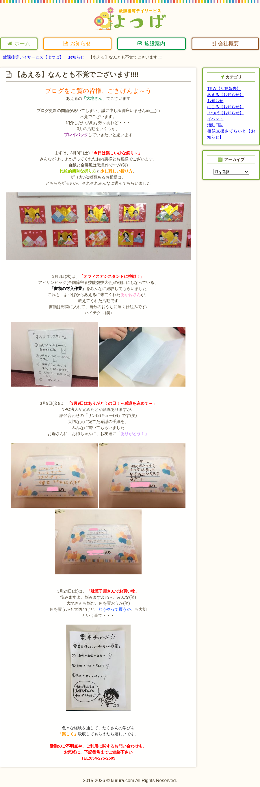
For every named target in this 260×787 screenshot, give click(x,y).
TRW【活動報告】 (224, 88)
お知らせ (77, 43)
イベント (215, 119)
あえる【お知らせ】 (225, 94)
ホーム (19, 43)
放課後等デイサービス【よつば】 (33, 57)
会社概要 (225, 43)
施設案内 (151, 43)
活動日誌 (215, 125)
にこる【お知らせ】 (225, 106)
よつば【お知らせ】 (225, 112)
